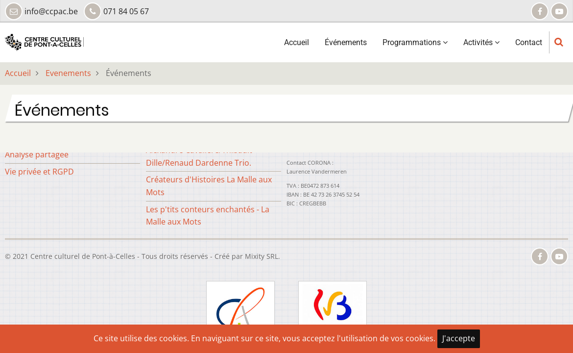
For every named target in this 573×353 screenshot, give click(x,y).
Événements (346, 42)
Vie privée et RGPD (39, 171)
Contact (528, 42)
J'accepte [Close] (458, 338)
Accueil (296, 42)
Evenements (68, 73)
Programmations (415, 42)
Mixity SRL (261, 256)
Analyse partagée (37, 154)
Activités (481, 42)
